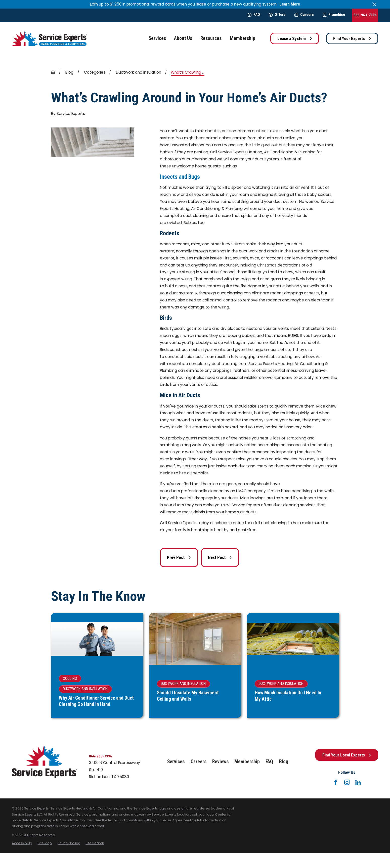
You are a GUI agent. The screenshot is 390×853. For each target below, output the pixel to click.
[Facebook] (335, 782)
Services (176, 762)
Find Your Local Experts (346, 754)
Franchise (334, 14)
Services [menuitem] (157, 38)
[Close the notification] (374, 4)
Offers (277, 14)
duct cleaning (194, 159)
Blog (283, 762)
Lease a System (294, 38)
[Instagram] (347, 782)
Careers (304, 14)
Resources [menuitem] (211, 38)
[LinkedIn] (358, 782)
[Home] (49, 38)
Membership (247, 762)
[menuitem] (22, 843)
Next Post (220, 557)
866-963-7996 (365, 15)
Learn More (289, 4)
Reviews (220, 762)
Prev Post (179, 557)
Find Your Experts (352, 38)
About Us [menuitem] (183, 38)
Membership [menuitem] (242, 38)
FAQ (254, 14)
